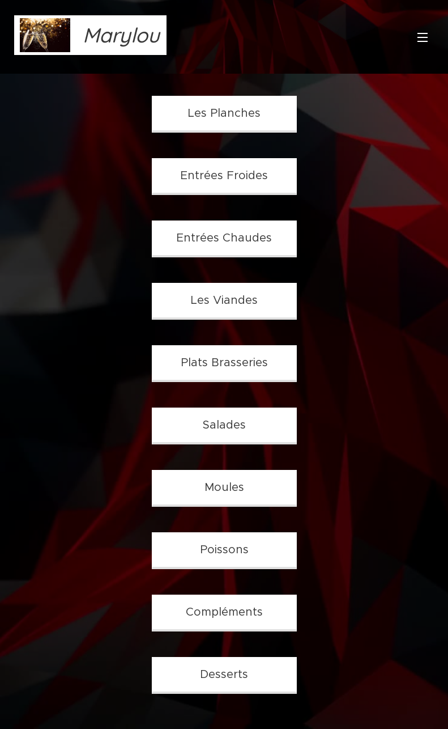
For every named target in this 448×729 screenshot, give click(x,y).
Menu (422, 37)
